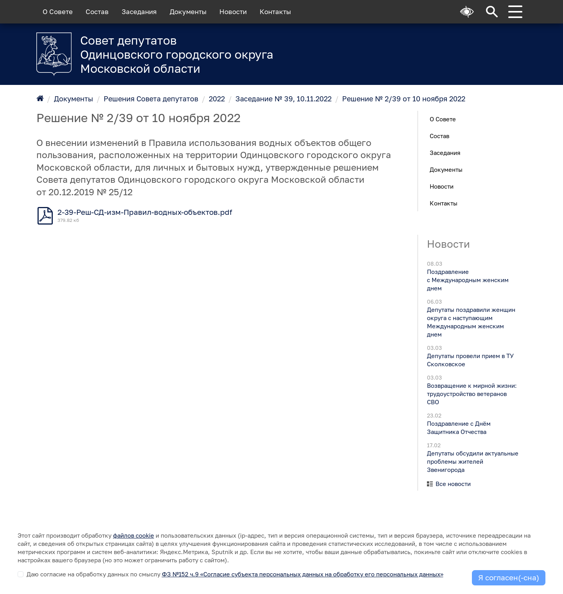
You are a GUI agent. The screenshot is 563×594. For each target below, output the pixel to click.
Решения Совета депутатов (151, 98)
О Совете (58, 12)
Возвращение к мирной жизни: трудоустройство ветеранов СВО (471, 393)
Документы (188, 12)
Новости (233, 12)
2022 (217, 98)
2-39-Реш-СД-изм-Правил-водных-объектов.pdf (144, 212)
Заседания (139, 12)
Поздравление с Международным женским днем (467, 280)
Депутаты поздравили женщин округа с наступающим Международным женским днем (471, 322)
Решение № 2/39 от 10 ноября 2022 (403, 98)
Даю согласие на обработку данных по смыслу (235, 574)
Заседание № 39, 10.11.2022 (283, 98)
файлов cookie (133, 535)
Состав (97, 12)
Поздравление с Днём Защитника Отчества (458, 427)
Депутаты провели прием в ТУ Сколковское (470, 359)
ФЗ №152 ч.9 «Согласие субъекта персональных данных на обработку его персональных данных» (302, 574)
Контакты (275, 12)
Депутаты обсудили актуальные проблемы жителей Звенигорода (472, 461)
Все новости (453, 483)
